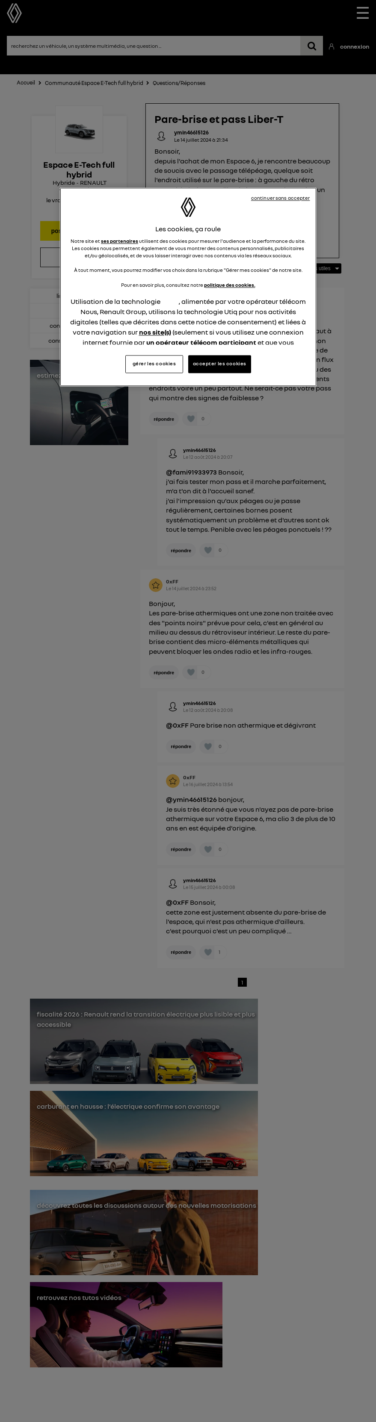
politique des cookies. (229, 285)
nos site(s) (155, 332)
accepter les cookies (219, 364)
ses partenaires (119, 242)
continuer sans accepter (280, 198)
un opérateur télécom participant (201, 342)
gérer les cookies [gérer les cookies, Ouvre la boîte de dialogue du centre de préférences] (154, 364)
